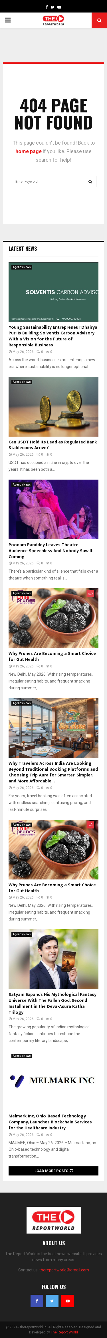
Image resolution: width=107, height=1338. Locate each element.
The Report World (64, 1332)
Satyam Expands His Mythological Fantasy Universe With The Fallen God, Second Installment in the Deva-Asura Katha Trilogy (52, 1003)
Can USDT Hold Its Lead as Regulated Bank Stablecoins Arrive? (53, 445)
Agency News (22, 267)
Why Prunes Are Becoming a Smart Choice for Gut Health (52, 656)
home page (28, 151)
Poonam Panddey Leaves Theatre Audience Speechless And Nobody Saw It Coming (51, 551)
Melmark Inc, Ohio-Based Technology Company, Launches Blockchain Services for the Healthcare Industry (50, 1122)
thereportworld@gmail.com (64, 1270)
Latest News (23, 248)
